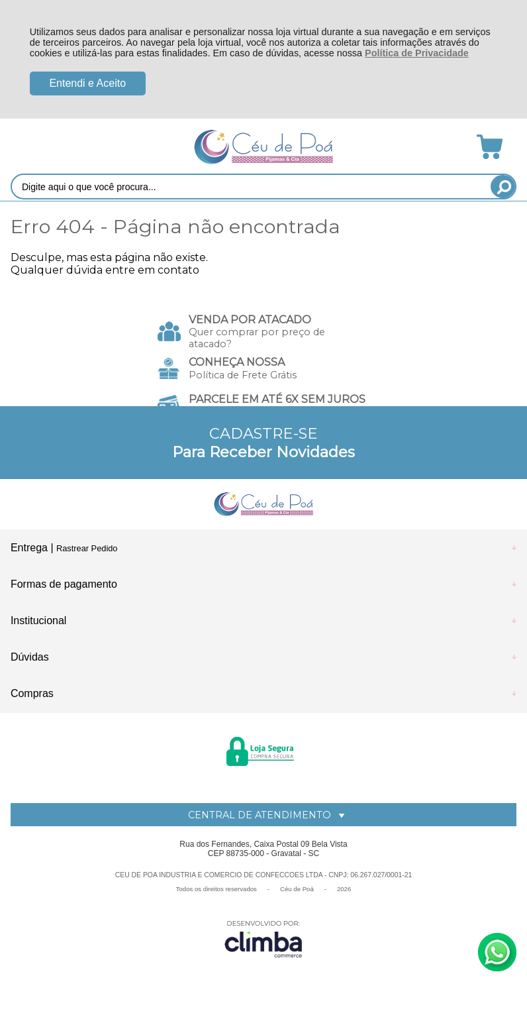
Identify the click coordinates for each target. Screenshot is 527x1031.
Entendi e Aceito (87, 83)
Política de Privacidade (417, 53)
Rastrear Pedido (86, 548)
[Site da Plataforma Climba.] (263, 938)
